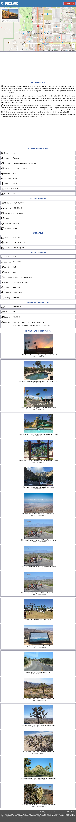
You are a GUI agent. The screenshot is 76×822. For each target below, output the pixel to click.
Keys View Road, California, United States (38, 646)
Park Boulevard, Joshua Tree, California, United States (38, 699)
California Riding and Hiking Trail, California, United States (38, 804)
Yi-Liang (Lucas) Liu (57, 50)
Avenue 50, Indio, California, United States (38, 619)
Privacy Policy (66, 812)
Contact (73, 812)
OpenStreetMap (72, 50)
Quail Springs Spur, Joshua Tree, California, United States (38, 778)
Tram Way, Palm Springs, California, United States (38, 487)
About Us (51, 812)
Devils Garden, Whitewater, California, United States (38, 513)
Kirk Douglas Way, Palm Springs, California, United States (38, 408)
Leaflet (44, 50)
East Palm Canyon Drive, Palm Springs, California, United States (38, 355)
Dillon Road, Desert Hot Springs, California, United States (38, 540)
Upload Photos (71, 3)
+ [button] (73, 44)
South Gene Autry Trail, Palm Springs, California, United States (38, 434)
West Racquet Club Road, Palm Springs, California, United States (38, 381)
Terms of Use (58, 812)
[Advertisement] (38, 66)
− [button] (73, 47)
